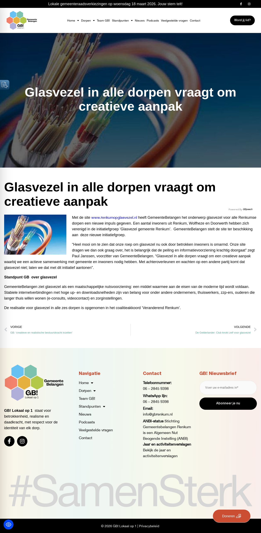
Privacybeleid (149, 526)
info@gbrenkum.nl (158, 414)
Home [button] (73, 20)
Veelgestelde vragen (174, 20)
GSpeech (247, 209)
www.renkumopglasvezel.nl (114, 217)
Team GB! (103, 20)
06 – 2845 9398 (156, 388)
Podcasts (153, 20)
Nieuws (140, 20)
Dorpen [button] (88, 20)
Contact (195, 20)
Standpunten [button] (122, 20)
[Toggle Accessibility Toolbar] (8, 524)
